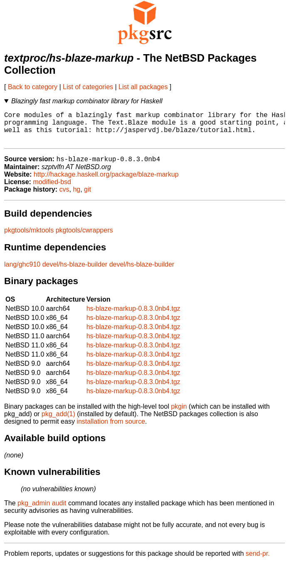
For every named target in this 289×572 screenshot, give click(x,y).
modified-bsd (52, 189)
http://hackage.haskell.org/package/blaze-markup (106, 182)
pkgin (179, 414)
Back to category (32, 86)
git (87, 197)
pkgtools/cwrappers (84, 238)
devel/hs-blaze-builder (75, 272)
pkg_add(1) (58, 421)
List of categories (88, 86)
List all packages (143, 86)
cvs (64, 197)
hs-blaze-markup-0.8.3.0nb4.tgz (133, 316)
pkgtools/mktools (29, 238)
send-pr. (258, 561)
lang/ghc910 (22, 272)
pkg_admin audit (41, 511)
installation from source (111, 429)
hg (76, 197)
